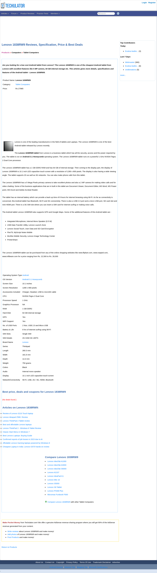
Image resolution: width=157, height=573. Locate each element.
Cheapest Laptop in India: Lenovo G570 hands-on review (26, 447)
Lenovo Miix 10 (53, 480)
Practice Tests (42, 13)
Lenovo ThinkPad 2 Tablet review (16, 421)
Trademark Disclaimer (102, 562)
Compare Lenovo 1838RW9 (58, 502)
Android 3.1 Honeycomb (32, 279)
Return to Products (9, 547)
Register (152, 2)
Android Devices (56, 567)
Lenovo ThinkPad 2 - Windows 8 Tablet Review (22, 428)
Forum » (14, 13)
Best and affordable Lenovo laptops (17, 424)
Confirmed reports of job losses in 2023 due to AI (22, 439)
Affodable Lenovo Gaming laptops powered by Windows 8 (26, 443)
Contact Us (49, 562)
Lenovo (25, 342)
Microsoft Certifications (98, 567)
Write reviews (13, 531)
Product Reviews (27, 13)
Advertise (116, 562)
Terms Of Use (85, 562)
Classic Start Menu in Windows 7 (16, 432)
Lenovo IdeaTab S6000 (56, 469)
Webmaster (129, 62)
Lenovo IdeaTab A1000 (56, 461)
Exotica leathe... (131, 51)
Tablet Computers (22, 84)
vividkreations (130, 70)
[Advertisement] (60, 25)
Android (25, 275)
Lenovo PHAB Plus (55, 491)
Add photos (12, 534)
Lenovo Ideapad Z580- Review (15, 417)
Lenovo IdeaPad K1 (55, 476)
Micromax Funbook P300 (57, 494)
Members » (55, 13)
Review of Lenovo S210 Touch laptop (18, 413)
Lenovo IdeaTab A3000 (56, 465)
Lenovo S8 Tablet (54, 487)
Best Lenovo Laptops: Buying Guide (17, 436)
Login (144, 2)
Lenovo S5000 (53, 483)
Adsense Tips (69, 567)
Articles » (5, 13)
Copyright (60, 562)
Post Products (13, 537)
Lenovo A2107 (53, 472)
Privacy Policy (72, 562)
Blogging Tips (82, 567)
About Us (39, 562)
